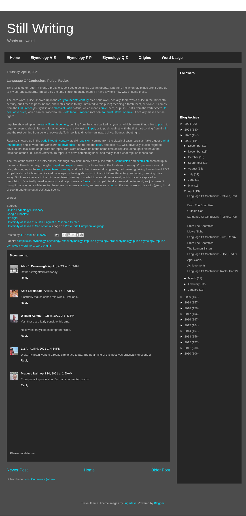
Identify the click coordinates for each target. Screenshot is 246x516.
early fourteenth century (73, 100)
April (191, 191)
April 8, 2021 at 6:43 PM (59, 315)
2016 (188, 319)
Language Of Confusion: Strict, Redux (211, 237)
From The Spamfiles (200, 205)
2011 (188, 348)
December (195, 145)
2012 (188, 342)
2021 (188, 140)
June (191, 179)
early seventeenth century (53, 169)
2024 (188, 123)
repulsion (85, 140)
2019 (188, 302)
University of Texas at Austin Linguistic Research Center (43, 222)
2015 (188, 325)
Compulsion (122, 161)
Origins (144, 58)
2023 (188, 129)
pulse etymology (143, 241)
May (191, 185)
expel (69, 165)
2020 (188, 297)
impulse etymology (96, 241)
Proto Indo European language (84, 226)
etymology (53, 241)
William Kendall (31, 315)
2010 (188, 353)
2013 (188, 336)
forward (87, 181)
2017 (188, 314)
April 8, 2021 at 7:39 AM (63, 266)
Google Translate (18, 214)
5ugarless (130, 503)
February (194, 284)
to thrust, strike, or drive (117, 112)
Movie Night (195, 231)
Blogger (159, 503)
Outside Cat (195, 211)
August (193, 168)
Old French (25, 108)
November (195, 151)
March (192, 278)
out (112, 185)
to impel (90, 128)
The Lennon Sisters (199, 248)
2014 (188, 331)
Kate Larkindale (31, 290)
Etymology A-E (43, 58)
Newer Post (17, 470)
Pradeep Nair (30, 373)
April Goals (194, 260)
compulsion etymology (31, 241)
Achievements (196, 265)
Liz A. (24, 348)
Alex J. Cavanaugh (34, 266)
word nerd (27, 245)
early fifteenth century (54, 124)
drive (104, 108)
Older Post (160, 470)
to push (159, 124)
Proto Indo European (75, 112)
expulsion (142, 161)
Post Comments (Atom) (40, 479)
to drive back (66, 144)
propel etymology (120, 241)
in (166, 128)
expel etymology (72, 241)
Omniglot (12, 218)
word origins (44, 245)
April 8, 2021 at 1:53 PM (59, 290)
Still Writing (40, 28)
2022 (188, 135)
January (193, 289)
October (193, 157)
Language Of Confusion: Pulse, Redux (212, 254)
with (85, 185)
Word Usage (172, 58)
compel (55, 165)
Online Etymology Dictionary (25, 210)
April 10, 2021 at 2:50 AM (56, 373)
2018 (188, 308)
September (195, 162)
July (191, 174)
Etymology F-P (79, 58)
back (99, 144)
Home (15, 58)
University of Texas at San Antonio (29, 226)
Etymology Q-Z (115, 58)
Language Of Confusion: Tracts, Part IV (212, 271)
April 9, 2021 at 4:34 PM (45, 348)
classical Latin (63, 108)
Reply (24, 278)
